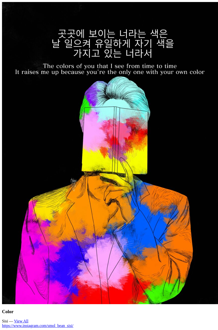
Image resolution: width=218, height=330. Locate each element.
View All (21, 321)
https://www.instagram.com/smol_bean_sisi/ (37, 325)
